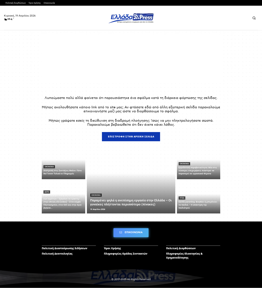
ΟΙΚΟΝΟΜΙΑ (49, 167)
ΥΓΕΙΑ (182, 198)
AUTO (47, 192)
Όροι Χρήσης (112, 248)
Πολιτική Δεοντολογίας (57, 253)
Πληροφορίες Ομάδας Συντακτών (125, 253)
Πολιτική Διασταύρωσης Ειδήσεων (64, 248)
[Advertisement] (131, 58)
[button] (254, 18)
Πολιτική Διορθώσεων (181, 248)
